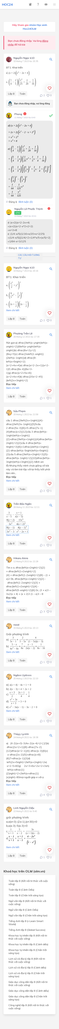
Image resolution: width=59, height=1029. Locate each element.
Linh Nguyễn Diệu (23, 808)
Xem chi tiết (12, 310)
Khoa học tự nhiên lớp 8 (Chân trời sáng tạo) (27, 951)
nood (16, 624)
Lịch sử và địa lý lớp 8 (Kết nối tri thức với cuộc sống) (26, 960)
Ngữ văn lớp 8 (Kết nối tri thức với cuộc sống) (27, 902)
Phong (18, 114)
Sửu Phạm (19, 411)
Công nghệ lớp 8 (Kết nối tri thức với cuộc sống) (28, 1007)
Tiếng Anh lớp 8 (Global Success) (26, 929)
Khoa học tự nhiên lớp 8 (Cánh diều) (28, 944)
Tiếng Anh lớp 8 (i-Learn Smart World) (25, 922)
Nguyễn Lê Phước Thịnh (28, 211)
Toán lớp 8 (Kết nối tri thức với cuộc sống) (28, 882)
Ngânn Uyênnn (22, 675)
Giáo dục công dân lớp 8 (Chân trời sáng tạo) (27, 998)
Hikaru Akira (20, 558)
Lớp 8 (11, 93)
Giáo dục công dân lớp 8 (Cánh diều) (28, 990)
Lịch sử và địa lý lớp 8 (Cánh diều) (27, 967)
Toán (22, 93)
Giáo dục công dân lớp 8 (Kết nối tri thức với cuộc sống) (28, 983)
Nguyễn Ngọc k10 (23, 58)
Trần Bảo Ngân (22, 504)
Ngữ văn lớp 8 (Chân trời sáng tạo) (28, 915)
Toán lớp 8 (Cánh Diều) (21, 889)
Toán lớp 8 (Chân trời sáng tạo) (26, 895)
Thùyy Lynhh (21, 734)
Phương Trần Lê (22, 333)
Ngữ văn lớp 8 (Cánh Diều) (23, 909)
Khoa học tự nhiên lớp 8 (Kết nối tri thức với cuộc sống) (27, 937)
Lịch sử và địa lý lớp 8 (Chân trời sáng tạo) (26, 975)
